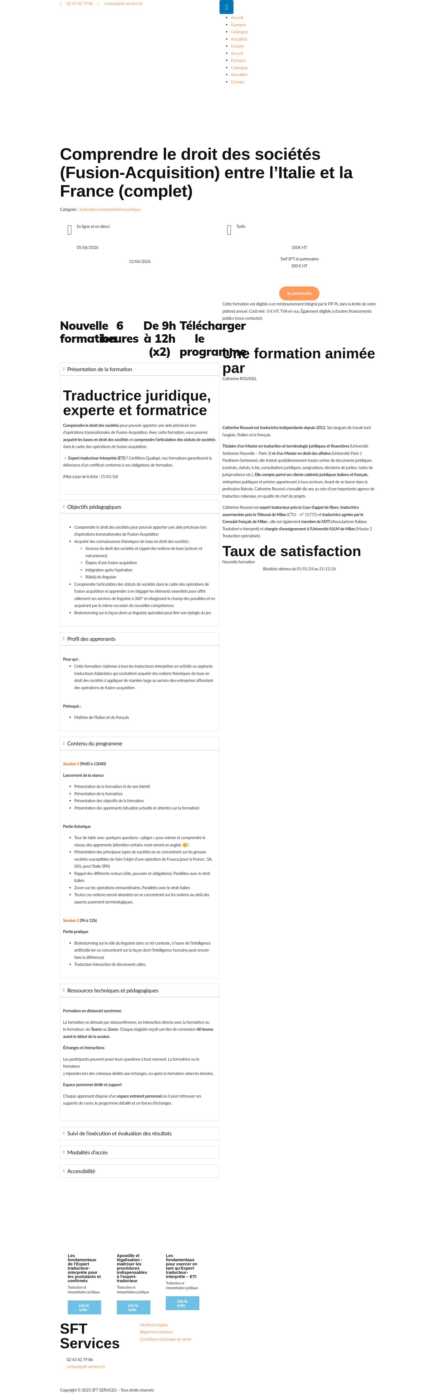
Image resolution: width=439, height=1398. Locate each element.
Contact (237, 45)
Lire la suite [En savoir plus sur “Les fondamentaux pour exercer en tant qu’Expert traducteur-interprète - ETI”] (182, 1303)
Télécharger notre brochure (259, 1345)
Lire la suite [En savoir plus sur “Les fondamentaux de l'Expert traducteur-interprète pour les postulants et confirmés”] (84, 1307)
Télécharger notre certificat (339, 1383)
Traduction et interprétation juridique (110, 209)
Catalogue (239, 31)
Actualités (239, 38)
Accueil (237, 17)
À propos (238, 24)
